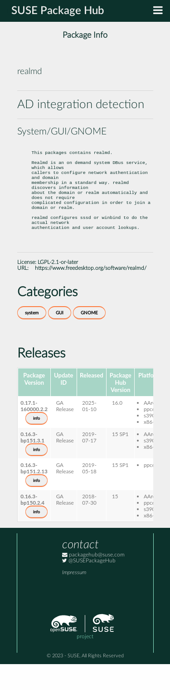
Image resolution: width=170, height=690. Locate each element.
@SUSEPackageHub (89, 586)
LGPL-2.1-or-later (58, 288)
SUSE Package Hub (57, 10)
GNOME (89, 339)
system (32, 339)
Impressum (74, 598)
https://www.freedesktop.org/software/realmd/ (90, 294)
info (36, 444)
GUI (59, 339)
